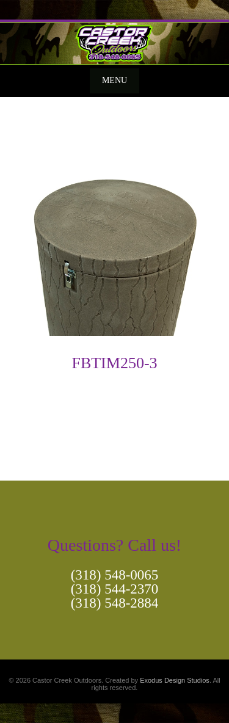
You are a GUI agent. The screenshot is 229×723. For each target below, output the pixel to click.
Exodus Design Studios (174, 680)
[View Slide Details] (114, 42)
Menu (114, 80)
